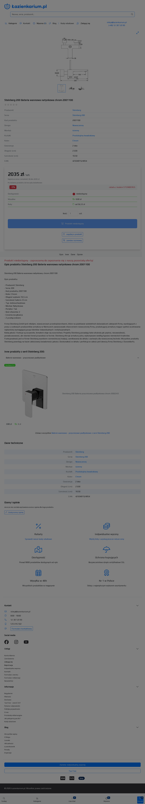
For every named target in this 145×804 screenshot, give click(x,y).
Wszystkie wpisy (10, 734)
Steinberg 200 (78, 115)
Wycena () (39, 23)
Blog (52, 23)
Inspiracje (8, 753)
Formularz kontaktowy (22, 629)
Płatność (7, 697)
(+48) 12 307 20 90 (116, 25)
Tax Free (72, 771)
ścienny (75, 130)
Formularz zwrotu (11, 675)
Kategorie (11, 23)
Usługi (7, 649)
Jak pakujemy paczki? (12, 718)
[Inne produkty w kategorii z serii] (72, 358)
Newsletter (8, 681)
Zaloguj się (83, 23)
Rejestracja (8, 665)
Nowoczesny (78, 125)
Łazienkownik (9, 747)
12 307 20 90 (16, 620)
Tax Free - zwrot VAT (12, 703)
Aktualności (8, 743)
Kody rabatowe (66, 23)
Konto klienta (9, 656)
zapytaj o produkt (72, 234)
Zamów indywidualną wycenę (73, 765)
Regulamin (8, 693)
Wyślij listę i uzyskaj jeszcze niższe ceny (106, 539)
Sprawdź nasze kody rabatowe (38, 539)
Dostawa (7, 700)
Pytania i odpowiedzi (12, 706)
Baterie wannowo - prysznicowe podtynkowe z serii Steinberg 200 (81, 433)
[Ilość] (73, 213)
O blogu (7, 737)
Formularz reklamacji (12, 678)
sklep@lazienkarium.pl (117, 22)
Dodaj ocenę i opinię (14, 512)
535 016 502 (16, 624)
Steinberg (76, 110)
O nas (6, 712)
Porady (7, 750)
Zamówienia (9, 659)
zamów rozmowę (72, 240)
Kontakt (25, 23)
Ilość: (65, 213)
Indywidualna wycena (12, 668)
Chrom (75, 140)
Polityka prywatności (12, 709)
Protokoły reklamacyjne (13, 715)
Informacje (9, 687)
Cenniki (7, 740)
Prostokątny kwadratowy (83, 135)
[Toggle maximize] (137, 33)
